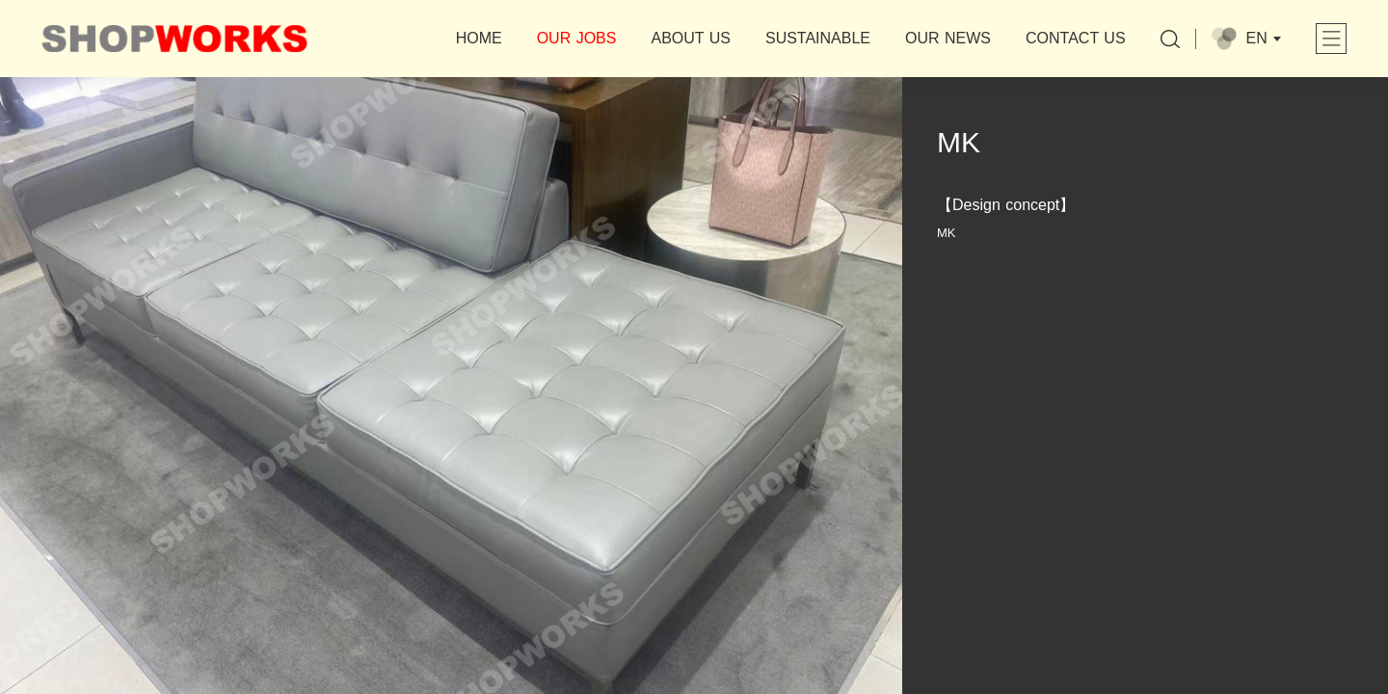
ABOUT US (691, 38)
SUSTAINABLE (817, 38)
